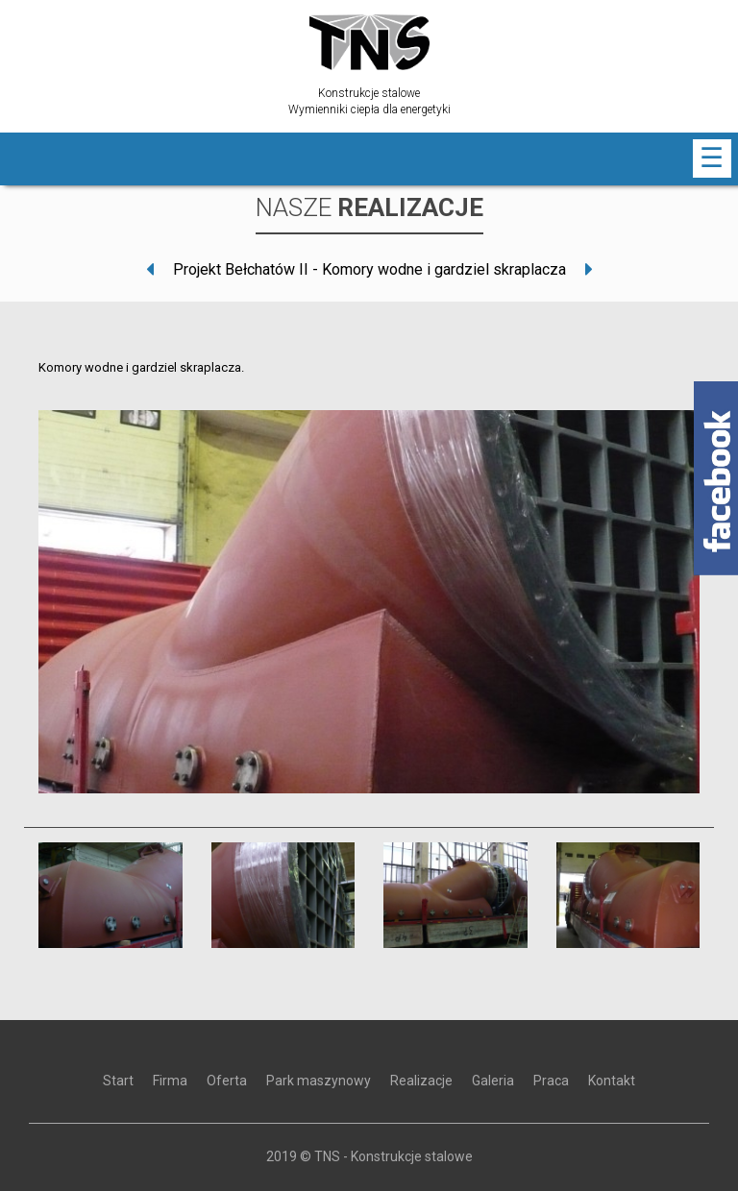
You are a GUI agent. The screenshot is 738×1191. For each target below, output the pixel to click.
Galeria (493, 1080)
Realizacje (421, 1080)
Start (118, 1080)
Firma (170, 1080)
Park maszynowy (318, 1080)
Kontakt (611, 1080)
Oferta (227, 1080)
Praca (551, 1080)
